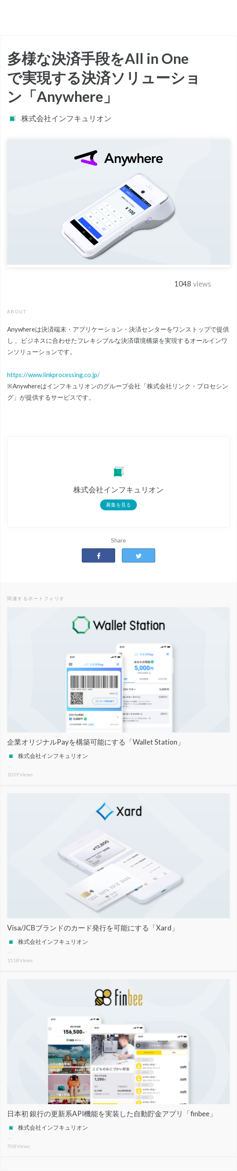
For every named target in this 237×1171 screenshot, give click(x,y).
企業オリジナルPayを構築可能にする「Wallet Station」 (95, 742)
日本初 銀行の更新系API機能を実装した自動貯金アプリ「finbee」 (112, 1113)
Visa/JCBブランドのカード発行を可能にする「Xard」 (93, 927)
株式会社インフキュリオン (66, 118)
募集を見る (118, 505)
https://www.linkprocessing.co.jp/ (53, 374)
